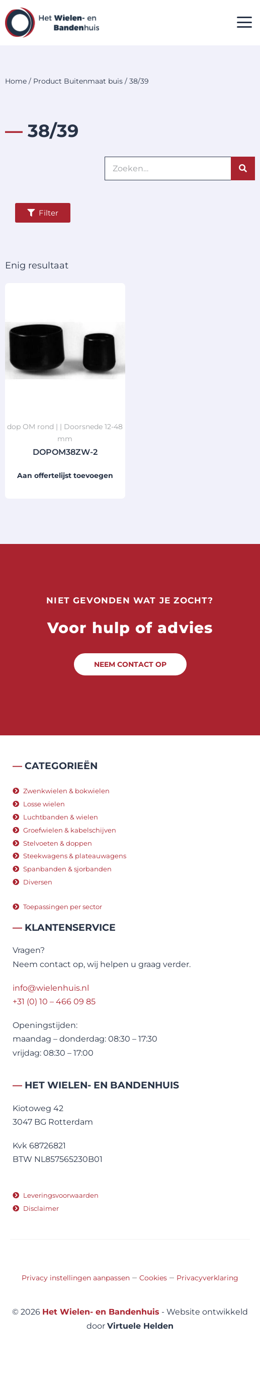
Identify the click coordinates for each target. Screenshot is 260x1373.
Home (16, 81)
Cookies (153, 1277)
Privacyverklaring (207, 1277)
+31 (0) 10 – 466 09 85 (54, 1001)
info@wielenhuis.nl (51, 988)
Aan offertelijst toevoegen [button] (65, 475)
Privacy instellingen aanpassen (76, 1277)
